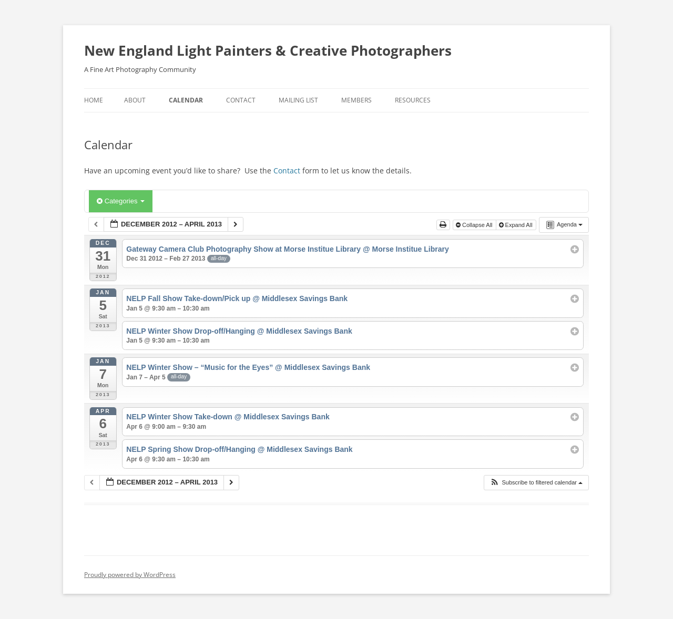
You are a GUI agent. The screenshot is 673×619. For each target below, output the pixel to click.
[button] (536, 483)
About (135, 100)
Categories (121, 201)
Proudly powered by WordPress (130, 574)
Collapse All (475, 225)
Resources (413, 100)
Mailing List (298, 100)
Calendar (186, 100)
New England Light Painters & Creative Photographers (268, 50)
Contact (241, 100)
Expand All (516, 225)
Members (356, 100)
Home (93, 100)
